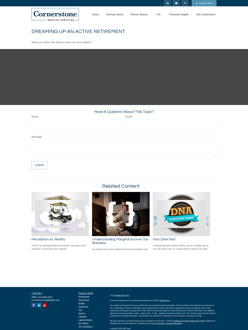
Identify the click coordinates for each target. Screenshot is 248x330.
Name (34, 116)
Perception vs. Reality (48, 239)
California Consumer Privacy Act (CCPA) (189, 321)
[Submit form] (39, 165)
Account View (204, 3)
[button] (95, 14)
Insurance (83, 306)
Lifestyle (83, 316)
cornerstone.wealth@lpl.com (45, 300)
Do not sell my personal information (168, 323)
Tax (80, 310)
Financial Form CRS (121, 295)
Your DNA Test (164, 239)
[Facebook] (185, 3)
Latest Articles (85, 320)
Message (36, 137)
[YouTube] (176, 3)
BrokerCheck (165, 300)
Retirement (84, 297)
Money (82, 313)
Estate (82, 303)
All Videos (83, 323)
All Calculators (86, 326)
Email (129, 116)
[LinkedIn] (167, 3)
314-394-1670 (45, 297)
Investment (84, 300)
